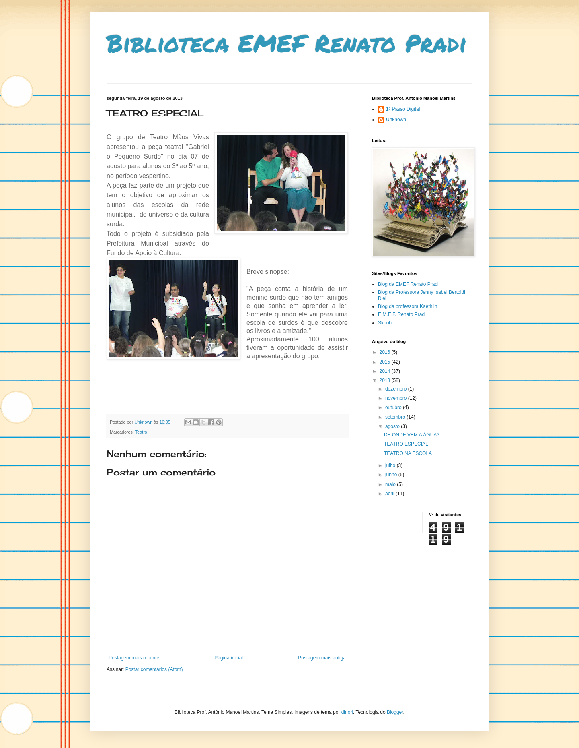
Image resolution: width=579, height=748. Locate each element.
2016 (386, 352)
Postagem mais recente (134, 658)
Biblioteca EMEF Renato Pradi (287, 42)
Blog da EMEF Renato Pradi (408, 284)
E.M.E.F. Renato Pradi (402, 314)
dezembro (396, 389)
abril (390, 493)
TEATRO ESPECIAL (406, 444)
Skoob (385, 323)
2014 (386, 371)
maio (391, 484)
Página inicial (228, 658)
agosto (393, 426)
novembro (396, 398)
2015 (386, 362)
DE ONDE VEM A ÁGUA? (411, 435)
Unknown (396, 119)
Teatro (141, 432)
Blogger (395, 712)
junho (391, 474)
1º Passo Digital (403, 109)
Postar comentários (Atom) (154, 669)
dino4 (347, 712)
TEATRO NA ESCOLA (408, 453)
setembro (396, 417)
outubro (394, 407)
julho (391, 465)
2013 (386, 380)
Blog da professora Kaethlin (407, 306)
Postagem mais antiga (322, 658)
